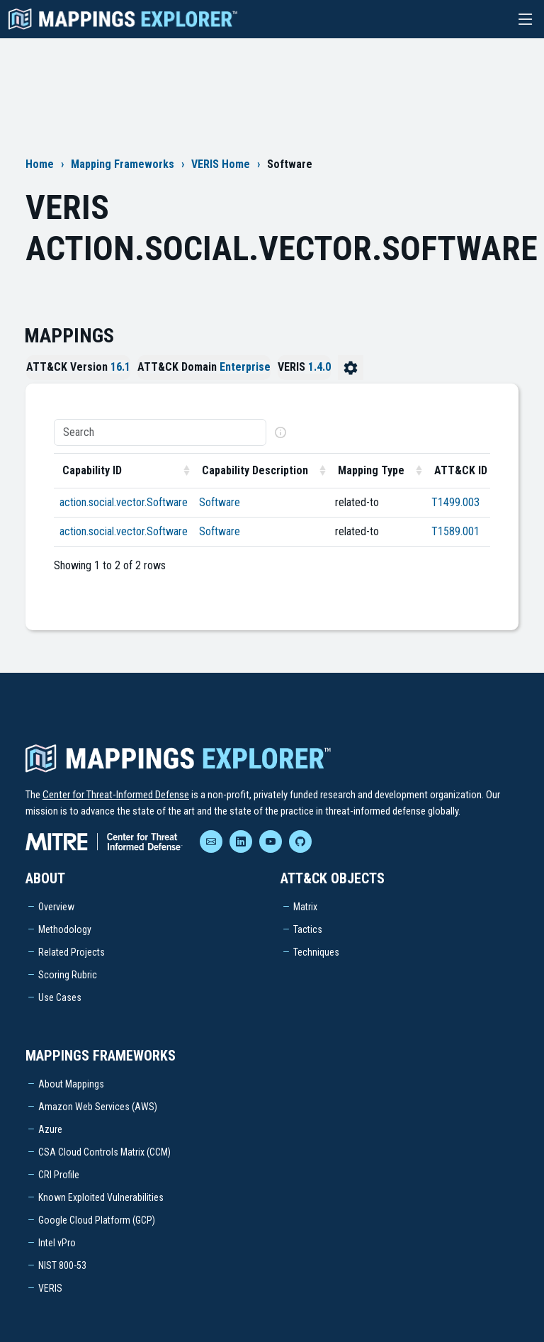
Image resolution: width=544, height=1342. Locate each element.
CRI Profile (58, 1175)
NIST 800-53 (62, 1265)
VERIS (50, 1288)
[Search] (160, 432)
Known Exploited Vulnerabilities (101, 1197)
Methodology (64, 929)
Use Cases (59, 997)
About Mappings (71, 1084)
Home (40, 164)
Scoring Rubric (67, 975)
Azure (50, 1129)
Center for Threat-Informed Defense (115, 794)
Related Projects (71, 952)
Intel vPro (57, 1243)
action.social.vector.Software (124, 502)
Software (219, 502)
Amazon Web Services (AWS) (97, 1107)
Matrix (305, 907)
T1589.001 (455, 531)
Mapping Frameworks (122, 164)
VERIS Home (220, 164)
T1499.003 (455, 502)
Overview (56, 907)
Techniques (316, 952)
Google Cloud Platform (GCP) (96, 1220)
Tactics (307, 929)
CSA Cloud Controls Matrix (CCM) (104, 1152)
